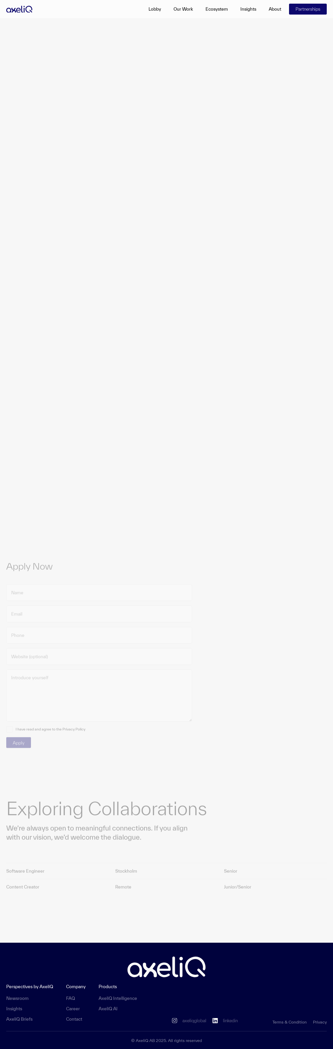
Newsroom (17, 998)
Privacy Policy (73, 727)
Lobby (155, 8)
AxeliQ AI (108, 1008)
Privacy (320, 1022)
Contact (74, 1019)
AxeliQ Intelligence (118, 998)
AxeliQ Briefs (19, 1019)
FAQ (70, 998)
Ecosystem (217, 8)
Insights (248, 8)
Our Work (183, 8)
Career (73, 1008)
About (275, 8)
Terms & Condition (289, 1022)
